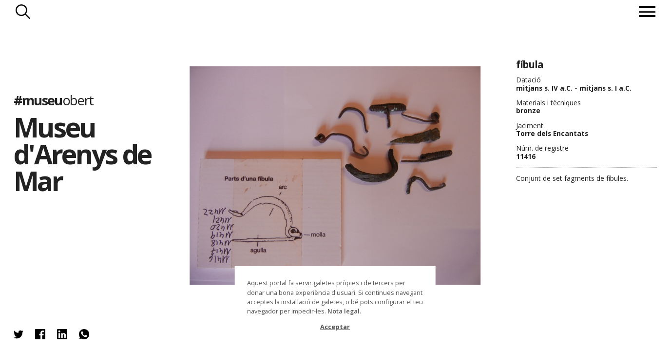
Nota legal (343, 311)
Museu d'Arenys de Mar (83, 154)
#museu (54, 100)
